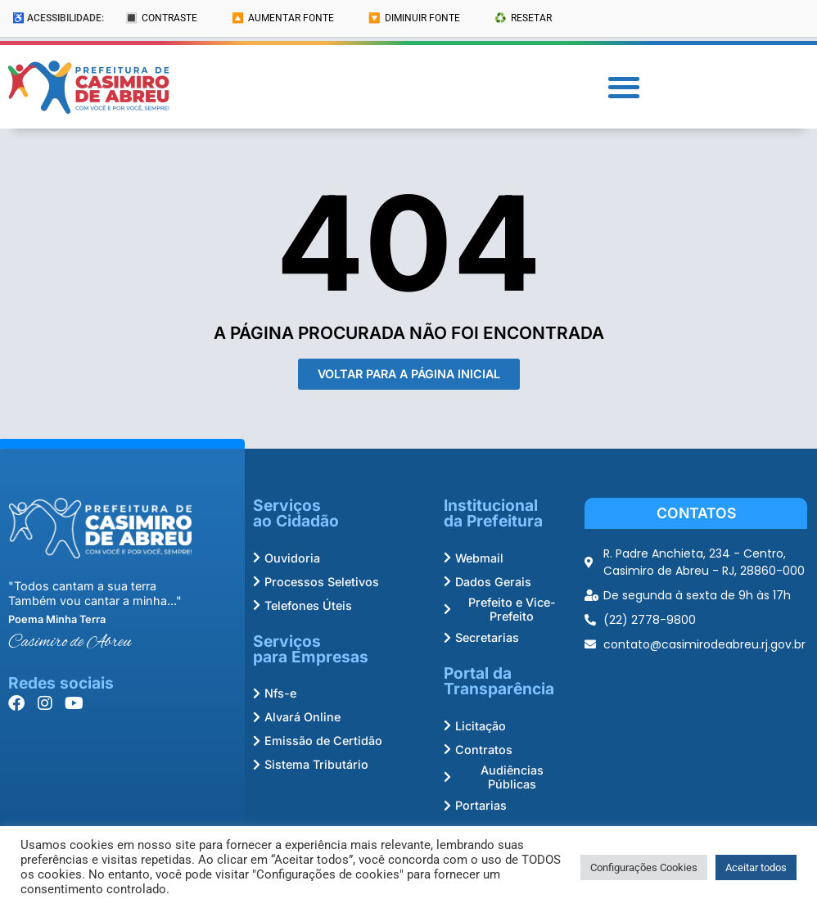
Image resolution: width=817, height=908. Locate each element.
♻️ (523, 18)
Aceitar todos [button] (756, 867)
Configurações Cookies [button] (643, 867)
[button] (623, 87)
